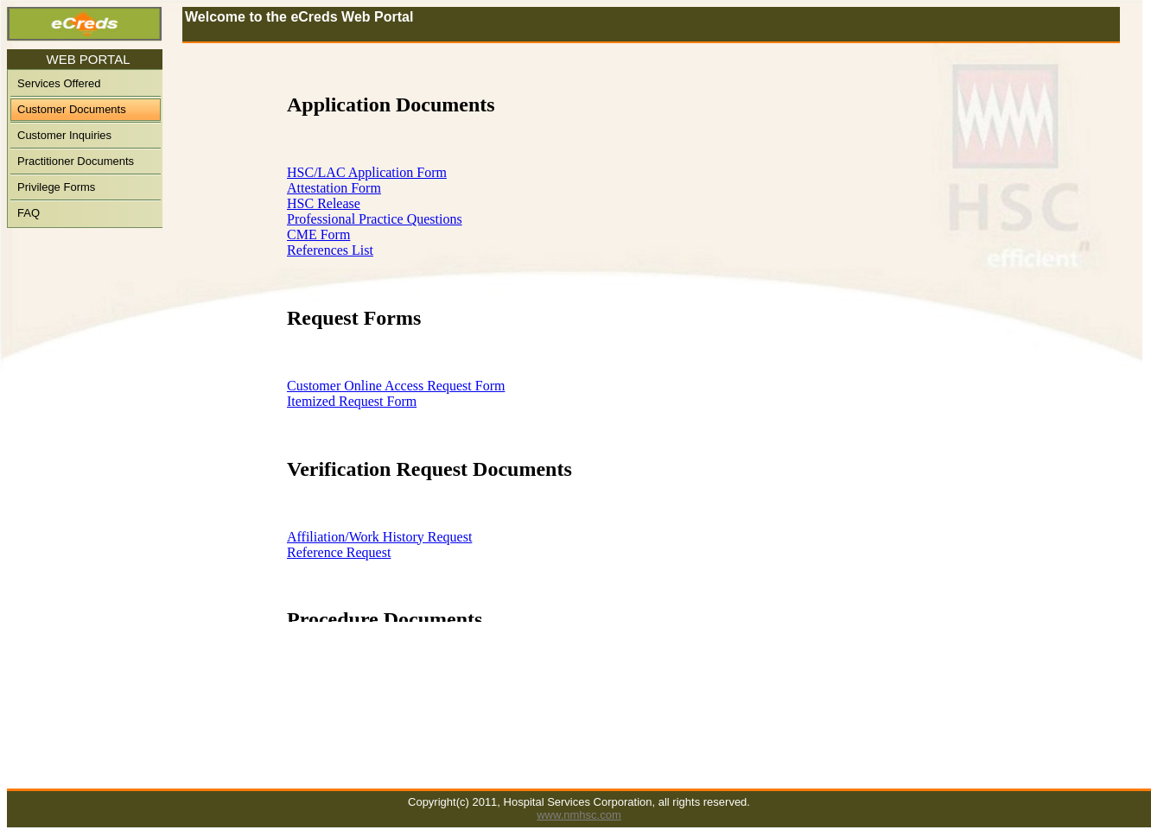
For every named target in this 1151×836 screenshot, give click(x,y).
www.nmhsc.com (579, 814)
